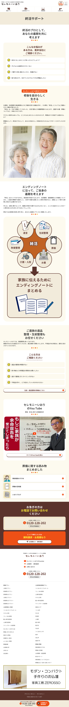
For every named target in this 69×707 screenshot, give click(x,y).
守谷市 (37, 628)
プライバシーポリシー (29, 694)
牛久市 (37, 613)
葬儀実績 (43, 10)
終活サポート (38, 656)
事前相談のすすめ (40, 647)
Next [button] (65, 433)
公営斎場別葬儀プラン (41, 585)
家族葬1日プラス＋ (8, 600)
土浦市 (37, 619)
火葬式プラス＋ (7, 597)
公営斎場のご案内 (8, 607)
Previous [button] (4, 433)
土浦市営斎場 (38, 594)
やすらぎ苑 (38, 597)
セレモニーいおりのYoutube (35, 561)
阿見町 (37, 616)
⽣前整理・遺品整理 (40, 653)
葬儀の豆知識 (38, 650)
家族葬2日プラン (7, 594)
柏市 (36, 634)
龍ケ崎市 (37, 622)
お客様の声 (60, 10)
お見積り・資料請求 (33, 564)
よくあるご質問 (7, 641)
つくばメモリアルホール (41, 588)
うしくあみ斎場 (39, 591)
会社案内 (5, 653)
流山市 (37, 637)
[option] (34, 434)
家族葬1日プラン (7, 591)
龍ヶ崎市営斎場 (39, 600)
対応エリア (38, 607)
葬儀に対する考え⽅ (8, 632)
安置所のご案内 (7, 638)
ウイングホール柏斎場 (41, 603)
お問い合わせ (31, 567)
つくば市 (37, 610)
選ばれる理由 (6, 635)
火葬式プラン (6, 588)
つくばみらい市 (39, 631)
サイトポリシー (41, 694)
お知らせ (5, 650)
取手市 (37, 625)
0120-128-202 (28, 703)
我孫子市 (37, 641)
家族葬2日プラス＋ (8, 603)
